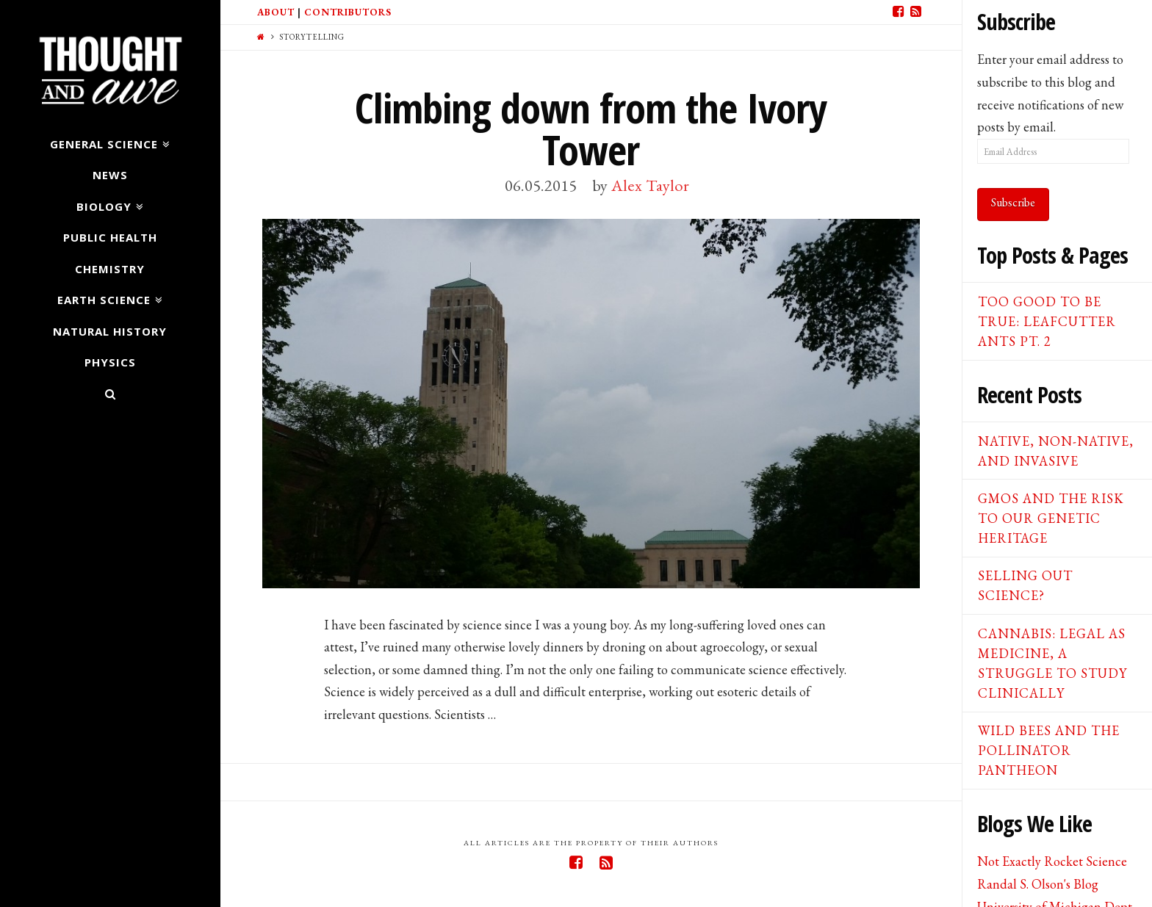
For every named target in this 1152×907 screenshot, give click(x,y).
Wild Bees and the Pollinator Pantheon (1049, 750)
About (276, 12)
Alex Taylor (650, 185)
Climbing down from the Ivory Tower (591, 128)
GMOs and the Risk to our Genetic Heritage (1051, 518)
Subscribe (1013, 202)
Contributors (348, 12)
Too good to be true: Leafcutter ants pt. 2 (1047, 321)
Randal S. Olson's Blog (1037, 883)
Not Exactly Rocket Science (1052, 861)
